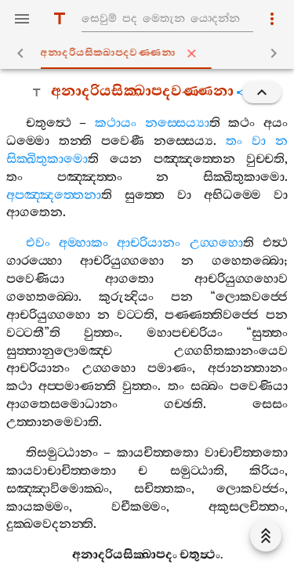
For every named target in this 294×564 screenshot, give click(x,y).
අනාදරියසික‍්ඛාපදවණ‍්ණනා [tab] (150, 53)
